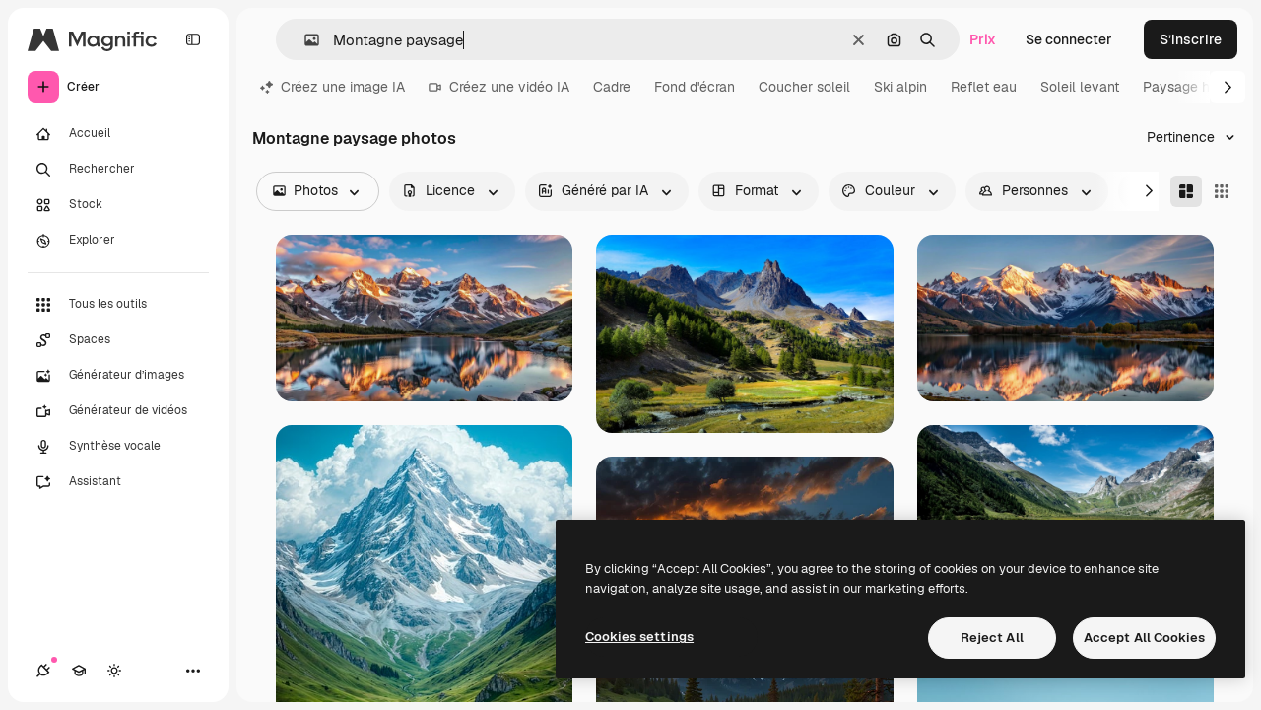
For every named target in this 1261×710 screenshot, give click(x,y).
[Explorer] (118, 240)
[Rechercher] (118, 169)
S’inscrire (1191, 39)
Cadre (611, 87)
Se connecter (1069, 39)
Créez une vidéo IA (499, 87)
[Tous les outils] (118, 304)
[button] (304, 40)
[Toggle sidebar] (193, 39)
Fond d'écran (694, 87)
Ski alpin (900, 87)
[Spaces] (118, 340)
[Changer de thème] (114, 670)
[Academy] (79, 670)
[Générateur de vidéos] (118, 411)
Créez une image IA (332, 87)
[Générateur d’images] (118, 375)
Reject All (992, 637)
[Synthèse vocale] (118, 446)
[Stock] (118, 205)
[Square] (1221, 191)
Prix (982, 39)
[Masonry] (1186, 191)
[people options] (1036, 191)
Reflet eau (984, 87)
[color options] (892, 191)
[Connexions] (43, 670)
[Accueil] (118, 134)
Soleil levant (1079, 87)
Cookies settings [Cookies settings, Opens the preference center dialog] (639, 636)
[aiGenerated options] (607, 191)
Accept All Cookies (1144, 637)
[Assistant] (118, 482)
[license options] (452, 191)
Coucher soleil (804, 87)
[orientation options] (758, 191)
